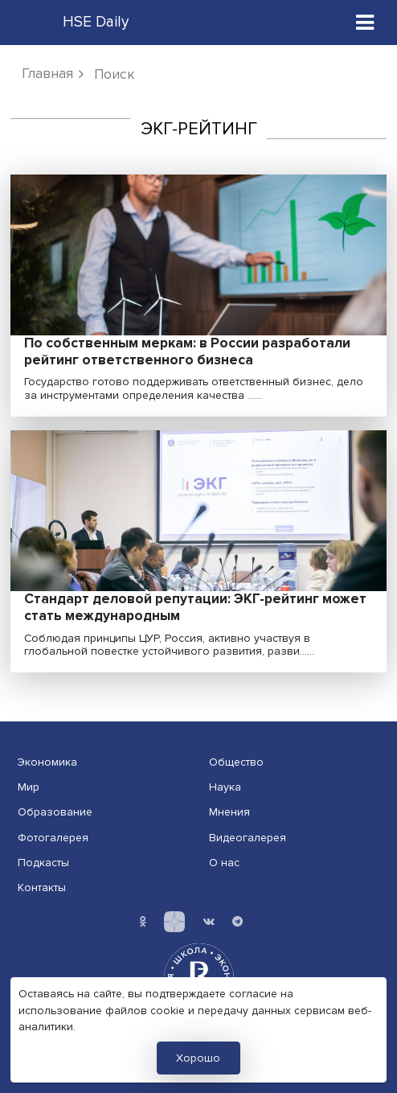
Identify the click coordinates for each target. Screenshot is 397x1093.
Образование (55, 812)
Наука (225, 787)
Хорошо (198, 1058)
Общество (236, 762)
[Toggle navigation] (365, 22)
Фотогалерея (53, 837)
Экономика (47, 762)
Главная (47, 73)
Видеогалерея (247, 837)
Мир (28, 787)
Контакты (42, 887)
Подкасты (43, 862)
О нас (224, 862)
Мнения (229, 812)
